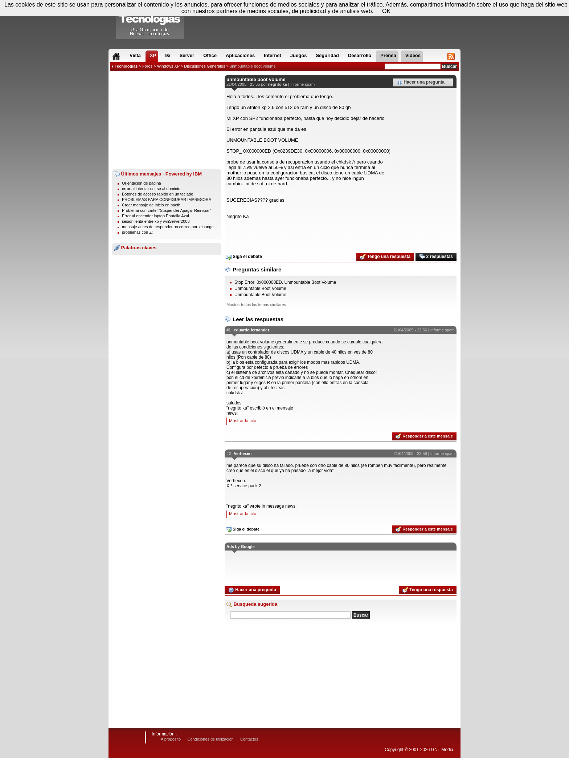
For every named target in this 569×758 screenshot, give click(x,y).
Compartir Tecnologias (150, 21)
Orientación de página (141, 183)
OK (386, 11)
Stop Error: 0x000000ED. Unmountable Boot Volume (285, 282)
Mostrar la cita (242, 420)
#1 (228, 330)
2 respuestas (436, 257)
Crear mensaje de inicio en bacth (151, 205)
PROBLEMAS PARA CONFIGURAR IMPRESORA (166, 199)
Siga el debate (244, 257)
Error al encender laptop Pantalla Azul (155, 216)
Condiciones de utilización (210, 739)
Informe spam (302, 84)
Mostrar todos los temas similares (256, 304)
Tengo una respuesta (385, 257)
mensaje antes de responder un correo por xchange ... (170, 227)
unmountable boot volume (253, 66)
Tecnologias (126, 66)
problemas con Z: (137, 232)
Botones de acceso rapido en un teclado (157, 194)
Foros (147, 66)
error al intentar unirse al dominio (151, 188)
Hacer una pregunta (421, 82)
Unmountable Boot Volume (260, 288)
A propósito (171, 739)
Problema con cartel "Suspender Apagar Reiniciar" (166, 210)
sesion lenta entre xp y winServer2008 (156, 221)
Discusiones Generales (204, 66)
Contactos (249, 739)
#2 (228, 453)
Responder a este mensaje (424, 436)
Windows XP (168, 66)
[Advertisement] (166, 120)
